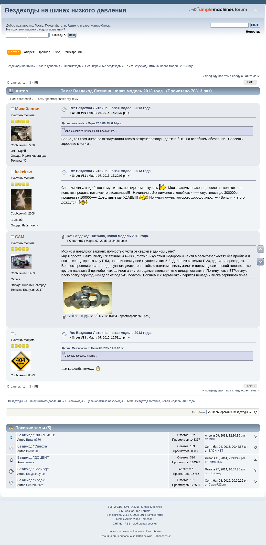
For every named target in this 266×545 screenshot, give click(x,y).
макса (30, 462)
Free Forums (142, 510)
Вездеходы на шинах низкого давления (65, 10)
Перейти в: (198, 412)
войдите (70, 25)
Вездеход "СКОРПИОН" (36, 435)
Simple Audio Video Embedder (134, 518)
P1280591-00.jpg (75, 316)
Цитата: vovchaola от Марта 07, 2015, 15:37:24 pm (91, 123)
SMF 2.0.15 (115, 506)
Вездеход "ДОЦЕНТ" (33, 457)
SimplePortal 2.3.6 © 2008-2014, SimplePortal (135, 514)
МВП (212, 439)
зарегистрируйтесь (96, 25)
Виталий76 (33, 439)
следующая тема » (245, 76)
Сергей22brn (34, 485)
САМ (19, 236)
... (27, 82)
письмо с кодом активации (44, 29)
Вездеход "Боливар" (33, 469)
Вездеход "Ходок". (31, 480)
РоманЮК (215, 462)
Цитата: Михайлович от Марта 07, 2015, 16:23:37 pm (93, 348)
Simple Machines (151, 506)
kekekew (23, 172)
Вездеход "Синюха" (32, 446)
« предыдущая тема (216, 76)
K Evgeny (215, 473)
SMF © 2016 (131, 506)
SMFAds (124, 510)
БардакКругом (35, 474)
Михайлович (28, 109)
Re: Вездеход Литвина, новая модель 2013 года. (110, 108)
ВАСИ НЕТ (33, 451)
